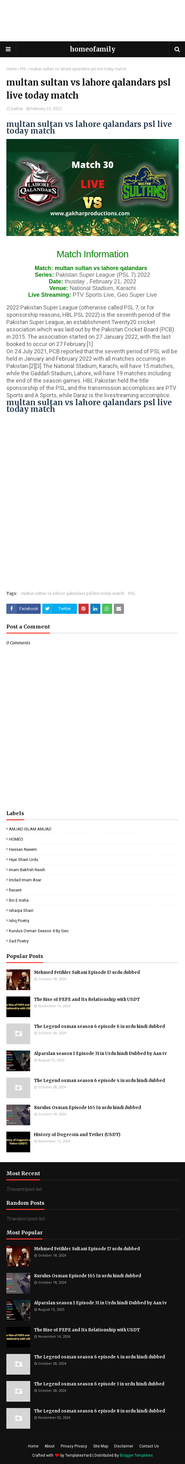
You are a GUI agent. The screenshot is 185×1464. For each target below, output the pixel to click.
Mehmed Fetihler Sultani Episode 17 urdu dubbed (87, 972)
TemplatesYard (78, 1455)
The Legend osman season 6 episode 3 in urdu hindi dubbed (99, 1384)
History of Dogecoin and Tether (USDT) (77, 1134)
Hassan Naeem (23, 849)
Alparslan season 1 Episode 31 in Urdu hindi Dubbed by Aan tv (100, 1053)
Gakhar (17, 109)
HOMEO (16, 839)
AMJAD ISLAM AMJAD (30, 829)
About (50, 1446)
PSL (23, 69)
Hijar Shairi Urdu (23, 859)
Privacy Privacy (74, 1446)
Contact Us (149, 1446)
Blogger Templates (136, 1455)
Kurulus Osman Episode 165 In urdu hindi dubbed (87, 1107)
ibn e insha (19, 900)
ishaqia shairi (21, 910)
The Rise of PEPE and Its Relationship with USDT (87, 999)
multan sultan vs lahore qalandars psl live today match (72, 593)
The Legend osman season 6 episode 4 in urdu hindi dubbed (99, 1080)
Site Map (100, 1446)
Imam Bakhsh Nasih (27, 869)
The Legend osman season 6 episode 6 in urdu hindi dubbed (99, 1026)
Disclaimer (123, 1446)
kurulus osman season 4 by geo (39, 930)
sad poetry (19, 941)
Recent (15, 890)
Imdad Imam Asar (25, 880)
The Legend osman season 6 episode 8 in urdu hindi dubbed (99, 1411)
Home (11, 69)
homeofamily (92, 49)
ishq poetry (19, 920)
